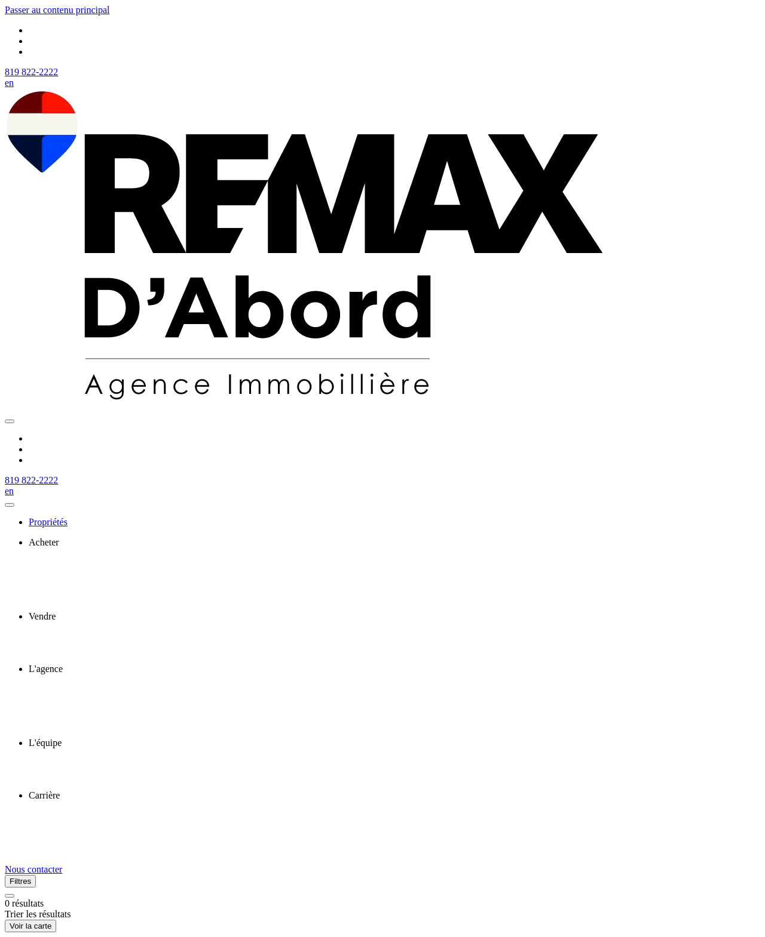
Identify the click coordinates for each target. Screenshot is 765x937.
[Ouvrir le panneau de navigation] (9, 421)
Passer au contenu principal (57, 10)
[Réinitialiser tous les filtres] (9, 896)
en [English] (9, 83)
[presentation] (394, 542)
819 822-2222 (31, 72)
